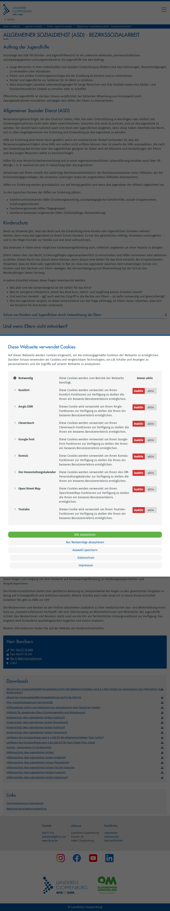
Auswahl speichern (85, 550)
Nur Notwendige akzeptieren (85, 542)
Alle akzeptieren (85, 534)
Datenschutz (86, 557)
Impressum (86, 565)
